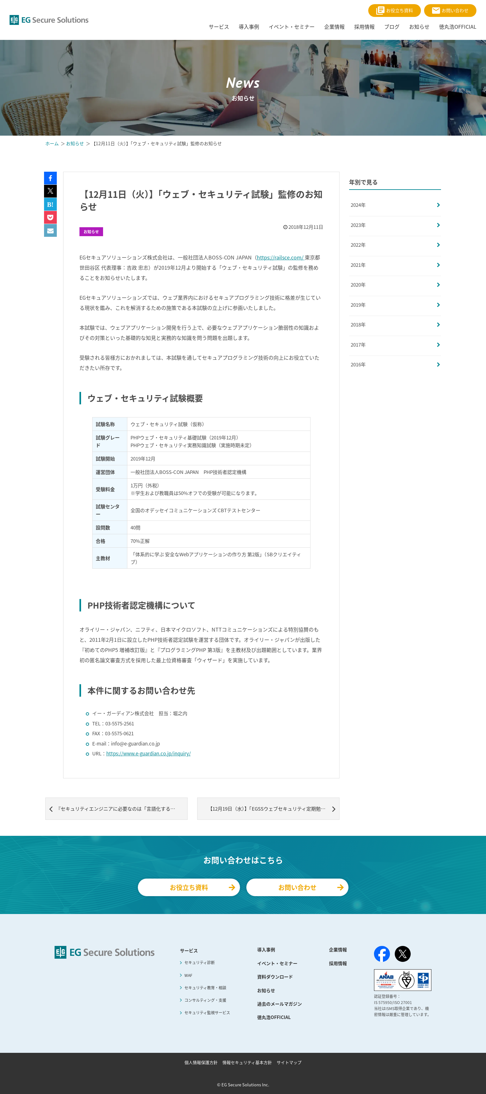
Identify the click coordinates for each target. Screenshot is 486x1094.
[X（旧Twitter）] (403, 954)
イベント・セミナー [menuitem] (292, 26)
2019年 (358, 304)
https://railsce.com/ (281, 257)
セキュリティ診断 (199, 962)
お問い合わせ (450, 10)
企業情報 (338, 949)
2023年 (358, 225)
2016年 (358, 364)
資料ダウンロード (275, 976)
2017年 (358, 344)
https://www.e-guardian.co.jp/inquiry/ (148, 753)
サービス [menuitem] (219, 26)
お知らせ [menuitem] (419, 26)
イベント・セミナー (277, 963)
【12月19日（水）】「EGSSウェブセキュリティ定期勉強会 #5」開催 (274, 808)
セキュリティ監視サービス (207, 1012)
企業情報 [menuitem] (334, 26)
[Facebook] (382, 955)
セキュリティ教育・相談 (205, 988)
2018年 (358, 324)
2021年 (358, 264)
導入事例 (266, 949)
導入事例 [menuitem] (249, 26)
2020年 (358, 284)
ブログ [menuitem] (392, 26)
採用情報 (338, 963)
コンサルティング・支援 (205, 1000)
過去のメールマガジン (279, 1003)
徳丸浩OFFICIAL (274, 1017)
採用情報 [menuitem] (364, 26)
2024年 (358, 204)
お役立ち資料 (394, 10)
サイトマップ (289, 1062)
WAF (188, 975)
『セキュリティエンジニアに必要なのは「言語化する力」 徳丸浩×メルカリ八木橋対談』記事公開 (118, 808)
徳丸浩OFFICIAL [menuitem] (457, 26)
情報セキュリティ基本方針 (247, 1062)
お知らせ (91, 232)
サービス (189, 950)
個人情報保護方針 (201, 1062)
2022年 (358, 244)
